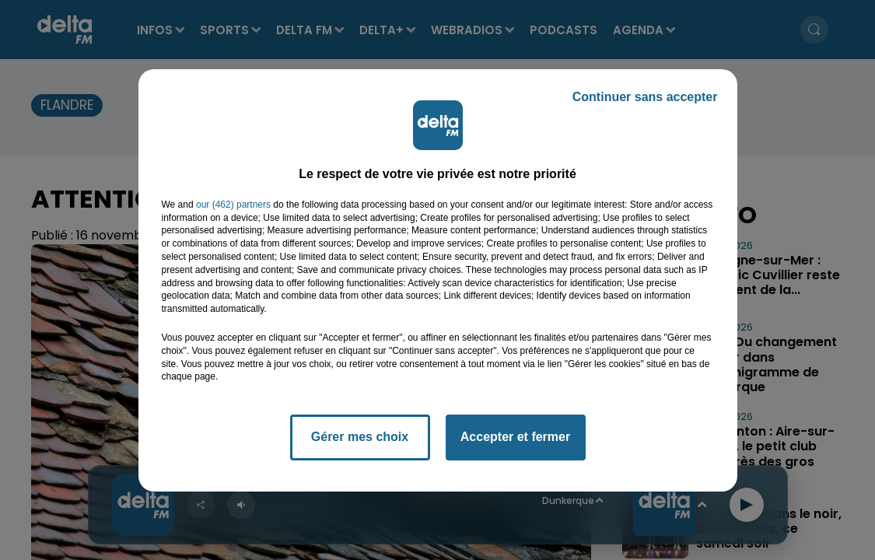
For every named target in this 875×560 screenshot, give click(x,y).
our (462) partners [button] (233, 204)
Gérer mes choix (359, 436)
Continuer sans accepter (645, 96)
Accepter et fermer (515, 436)
